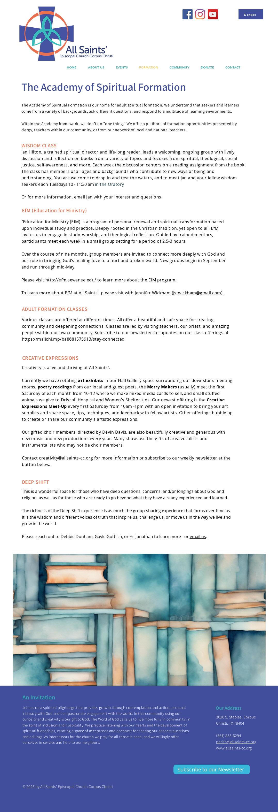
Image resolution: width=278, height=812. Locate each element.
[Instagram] (200, 14)
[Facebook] (187, 14)
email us (198, 536)
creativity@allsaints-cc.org (66, 458)
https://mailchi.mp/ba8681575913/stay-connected (73, 339)
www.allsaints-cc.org (234, 748)
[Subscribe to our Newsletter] (211, 769)
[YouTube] (213, 14)
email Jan (83, 197)
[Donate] (251, 14)
